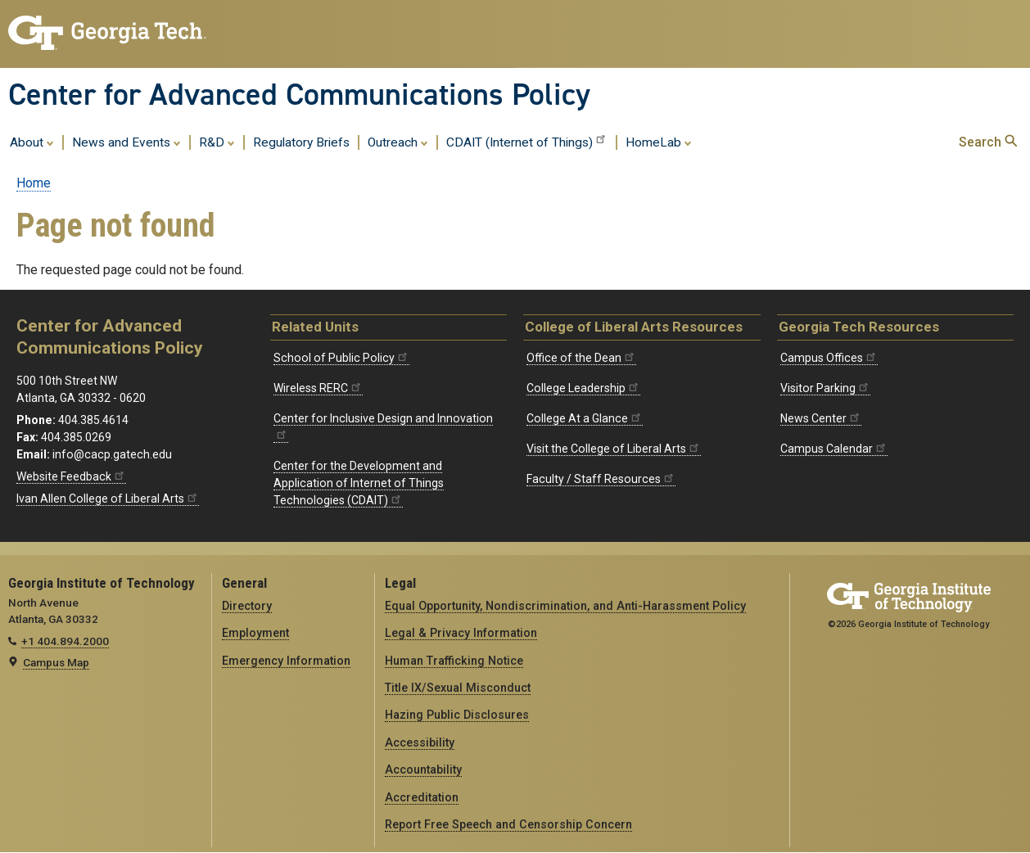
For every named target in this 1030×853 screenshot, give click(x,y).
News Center (820, 418)
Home (33, 183)
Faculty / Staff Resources (600, 478)
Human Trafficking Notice (454, 660)
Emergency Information (286, 660)
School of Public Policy (341, 357)
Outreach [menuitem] (398, 141)
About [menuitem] (32, 141)
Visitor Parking (825, 388)
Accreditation (422, 797)
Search (988, 142)
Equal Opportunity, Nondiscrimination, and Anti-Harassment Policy (565, 605)
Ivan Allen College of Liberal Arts (107, 498)
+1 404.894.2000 (65, 641)
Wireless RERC (318, 388)
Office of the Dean (581, 357)
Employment (255, 632)
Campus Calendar (834, 448)
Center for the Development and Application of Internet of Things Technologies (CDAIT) (358, 483)
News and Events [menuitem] (126, 141)
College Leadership (583, 388)
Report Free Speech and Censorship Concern (508, 824)
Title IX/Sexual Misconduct (458, 687)
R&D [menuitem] (217, 141)
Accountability (423, 769)
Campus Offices (829, 357)
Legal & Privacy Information (461, 632)
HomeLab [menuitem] (659, 141)
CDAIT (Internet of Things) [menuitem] (527, 141)
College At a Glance (584, 418)
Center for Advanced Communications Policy (299, 94)
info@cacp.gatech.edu (112, 454)
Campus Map (56, 662)
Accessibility (419, 742)
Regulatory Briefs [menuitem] (301, 142)
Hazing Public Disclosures (457, 714)
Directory (247, 605)
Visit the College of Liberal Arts (613, 448)
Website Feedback (71, 476)
